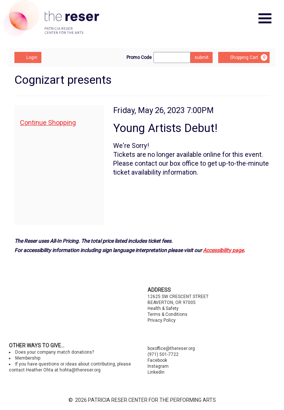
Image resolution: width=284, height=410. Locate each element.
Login (27, 57)
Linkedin (156, 372)
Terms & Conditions (167, 314)
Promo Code (139, 57)
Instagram (158, 366)
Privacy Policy (162, 320)
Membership (27, 358)
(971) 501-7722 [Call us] (163, 354)
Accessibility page (223, 250)
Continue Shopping (48, 122)
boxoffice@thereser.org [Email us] (171, 348)
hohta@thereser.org (80, 370)
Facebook (157, 360)
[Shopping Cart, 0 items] (244, 57)
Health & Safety (163, 308)
